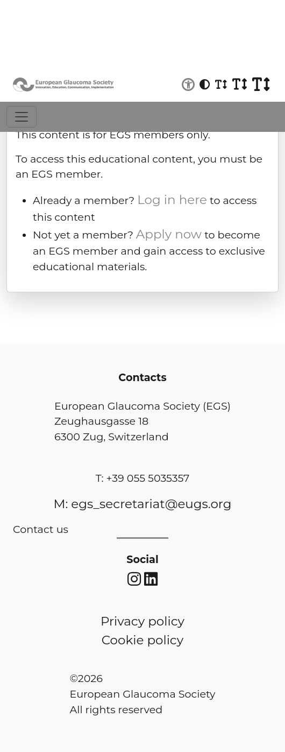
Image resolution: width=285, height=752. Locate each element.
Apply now (169, 234)
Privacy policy (142, 621)
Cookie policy (142, 640)
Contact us (40, 529)
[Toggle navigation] (21, 117)
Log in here (172, 199)
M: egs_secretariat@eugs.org (142, 503)
